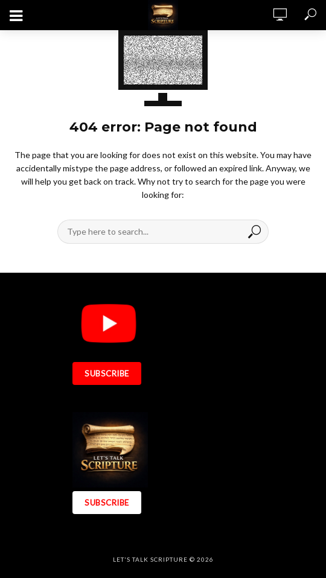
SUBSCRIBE (107, 373)
